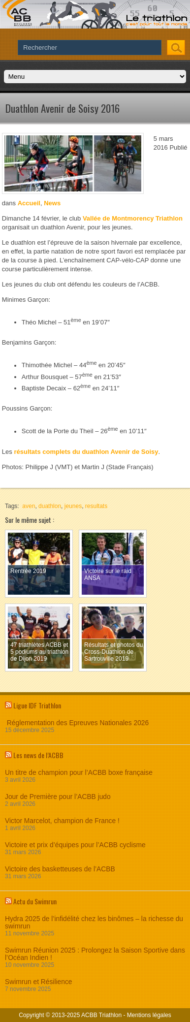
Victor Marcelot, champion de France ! (62, 821)
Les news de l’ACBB (38, 755)
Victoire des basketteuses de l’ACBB (60, 869)
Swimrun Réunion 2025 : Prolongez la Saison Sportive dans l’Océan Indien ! (95, 954)
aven (28, 506)
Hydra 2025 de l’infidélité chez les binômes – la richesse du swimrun (94, 922)
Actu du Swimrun (35, 901)
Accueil (29, 203)
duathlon (49, 506)
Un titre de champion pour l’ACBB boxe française (79, 772)
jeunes (73, 506)
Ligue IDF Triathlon (37, 705)
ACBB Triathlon (101, 1015)
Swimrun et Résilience (38, 982)
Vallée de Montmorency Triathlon (133, 218)
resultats (96, 506)
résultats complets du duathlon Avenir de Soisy (86, 451)
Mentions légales (149, 1015)
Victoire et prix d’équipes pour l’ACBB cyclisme (75, 845)
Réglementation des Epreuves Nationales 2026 (77, 723)
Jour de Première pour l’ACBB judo (58, 796)
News (52, 203)
